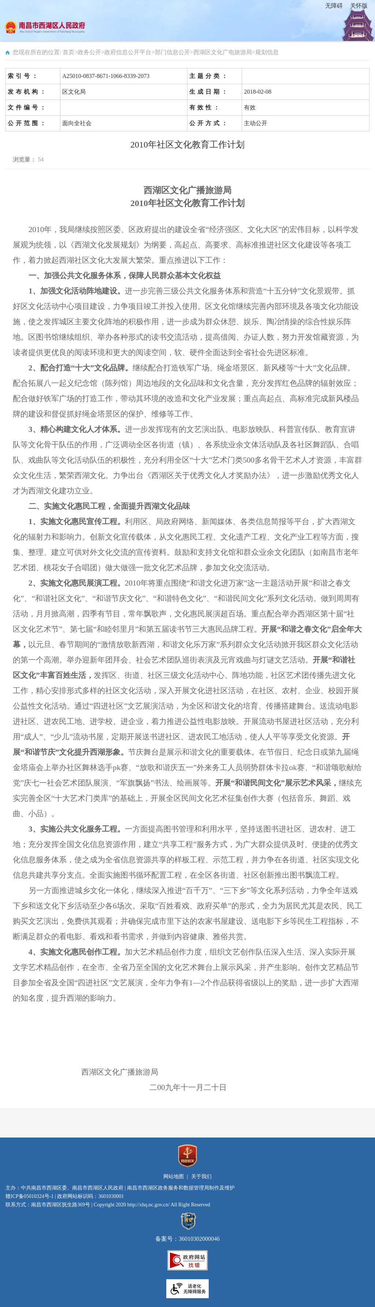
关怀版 (359, 6)
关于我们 (201, 1176)
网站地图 (173, 1176)
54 (41, 159)
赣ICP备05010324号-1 (29, 1196)
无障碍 (334, 6)
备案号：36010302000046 (187, 1235)
